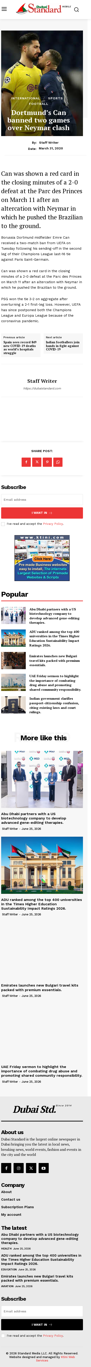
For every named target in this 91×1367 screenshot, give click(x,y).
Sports (55, 98)
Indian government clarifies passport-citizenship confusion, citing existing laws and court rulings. (54, 705)
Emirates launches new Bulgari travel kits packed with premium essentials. (54, 660)
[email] (42, 499)
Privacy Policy (53, 524)
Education (9, 1269)
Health (6, 1248)
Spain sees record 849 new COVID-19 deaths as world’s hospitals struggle (19, 348)
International (25, 98)
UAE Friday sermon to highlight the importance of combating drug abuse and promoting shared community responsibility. (55, 683)
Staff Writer (49, 142)
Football (38, 103)
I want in (42, 513)
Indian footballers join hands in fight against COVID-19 (63, 346)
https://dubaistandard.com (42, 388)
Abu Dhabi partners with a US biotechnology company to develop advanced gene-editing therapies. (54, 616)
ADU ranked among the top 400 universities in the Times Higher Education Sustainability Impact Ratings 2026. (54, 638)
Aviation (7, 1286)
